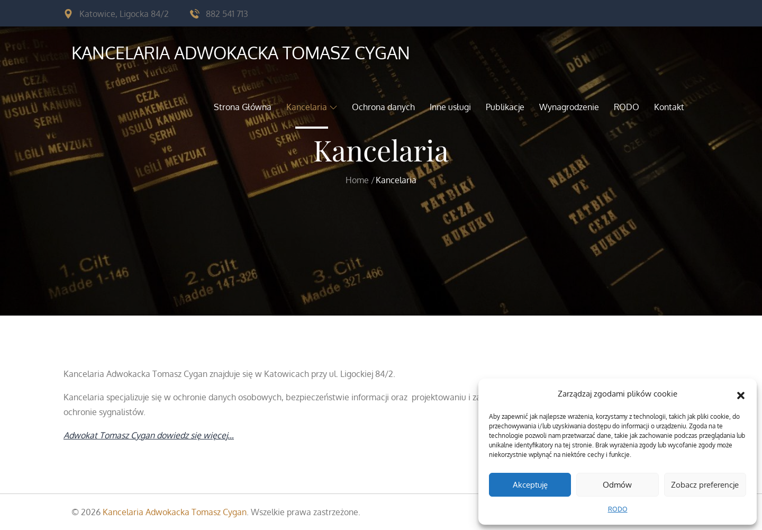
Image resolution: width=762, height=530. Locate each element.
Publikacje (505, 107)
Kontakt (669, 107)
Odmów (617, 485)
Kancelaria (311, 107)
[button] (741, 394)
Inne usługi (450, 107)
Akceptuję (530, 485)
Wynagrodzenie (569, 107)
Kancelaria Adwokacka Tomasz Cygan (240, 53)
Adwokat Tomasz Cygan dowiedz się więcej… (149, 435)
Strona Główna (242, 107)
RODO (618, 509)
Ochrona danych (383, 107)
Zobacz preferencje (705, 485)
